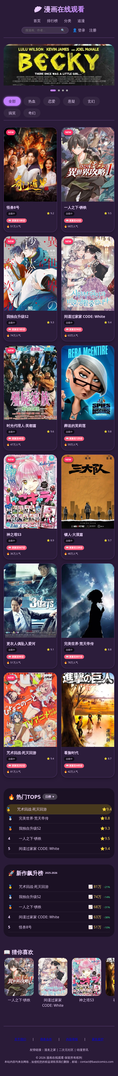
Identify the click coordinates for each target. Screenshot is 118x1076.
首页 (37, 20)
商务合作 (46, 1039)
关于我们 (20, 1039)
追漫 (81, 20)
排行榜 (52, 20)
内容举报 (72, 1039)
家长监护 (98, 1039)
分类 (67, 20)
